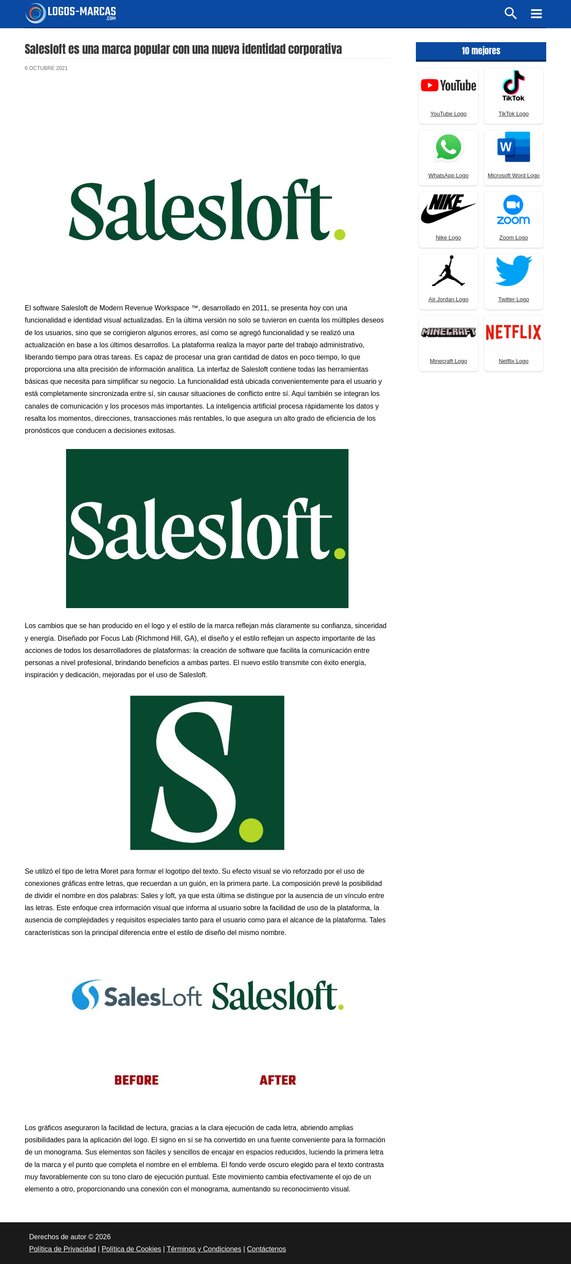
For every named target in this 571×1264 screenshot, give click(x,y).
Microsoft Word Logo (514, 175)
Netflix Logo (514, 361)
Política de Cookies (131, 1249)
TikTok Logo (513, 113)
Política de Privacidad (62, 1249)
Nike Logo (448, 237)
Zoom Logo (513, 237)
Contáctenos (266, 1249)
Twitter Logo (513, 299)
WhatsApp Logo (448, 175)
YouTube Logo (448, 113)
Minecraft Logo (448, 361)
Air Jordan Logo (448, 299)
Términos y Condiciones (204, 1249)
